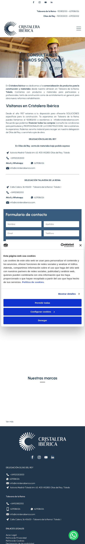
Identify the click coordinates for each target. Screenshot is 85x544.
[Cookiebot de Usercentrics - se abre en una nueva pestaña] (61, 233)
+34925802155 (17, 192)
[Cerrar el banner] (80, 233)
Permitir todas (42, 291)
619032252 (74, 16)
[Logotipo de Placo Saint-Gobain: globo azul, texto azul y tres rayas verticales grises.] (24, 378)
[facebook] (33, 3)
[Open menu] (78, 28)
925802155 (62, 11)
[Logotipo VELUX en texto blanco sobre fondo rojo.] (60, 378)
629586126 (74, 11)
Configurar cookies (42, 299)
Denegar (42, 308)
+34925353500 (17, 158)
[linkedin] (51, 3)
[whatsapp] (73, 535)
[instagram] (39, 3)
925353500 (62, 16)
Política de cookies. (33, 270)
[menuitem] (42, 511)
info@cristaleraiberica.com (66, 120)
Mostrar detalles (67, 282)
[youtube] (45, 3)
